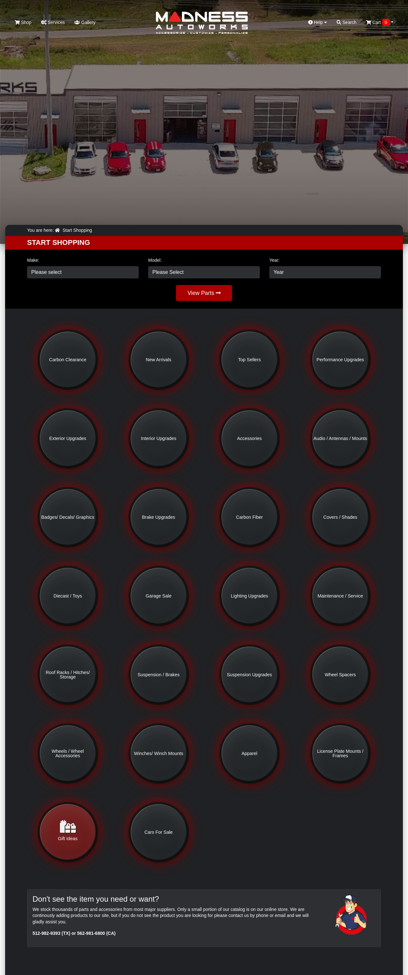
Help (317, 22)
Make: (33, 260)
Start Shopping (77, 230)
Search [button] (346, 22)
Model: (155, 260)
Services (53, 22)
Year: (274, 260)
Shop (23, 22)
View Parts (204, 293)
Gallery (84, 22)
